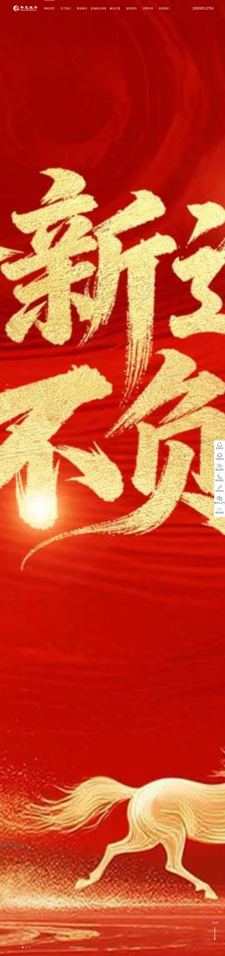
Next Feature (76, 947)
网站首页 (49, 8)
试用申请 (148, 8)
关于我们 (65, 8)
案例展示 (82, 8)
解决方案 (115, 8)
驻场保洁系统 (99, 8)
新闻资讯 (131, 8)
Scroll (215, 925)
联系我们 (164, 8)
